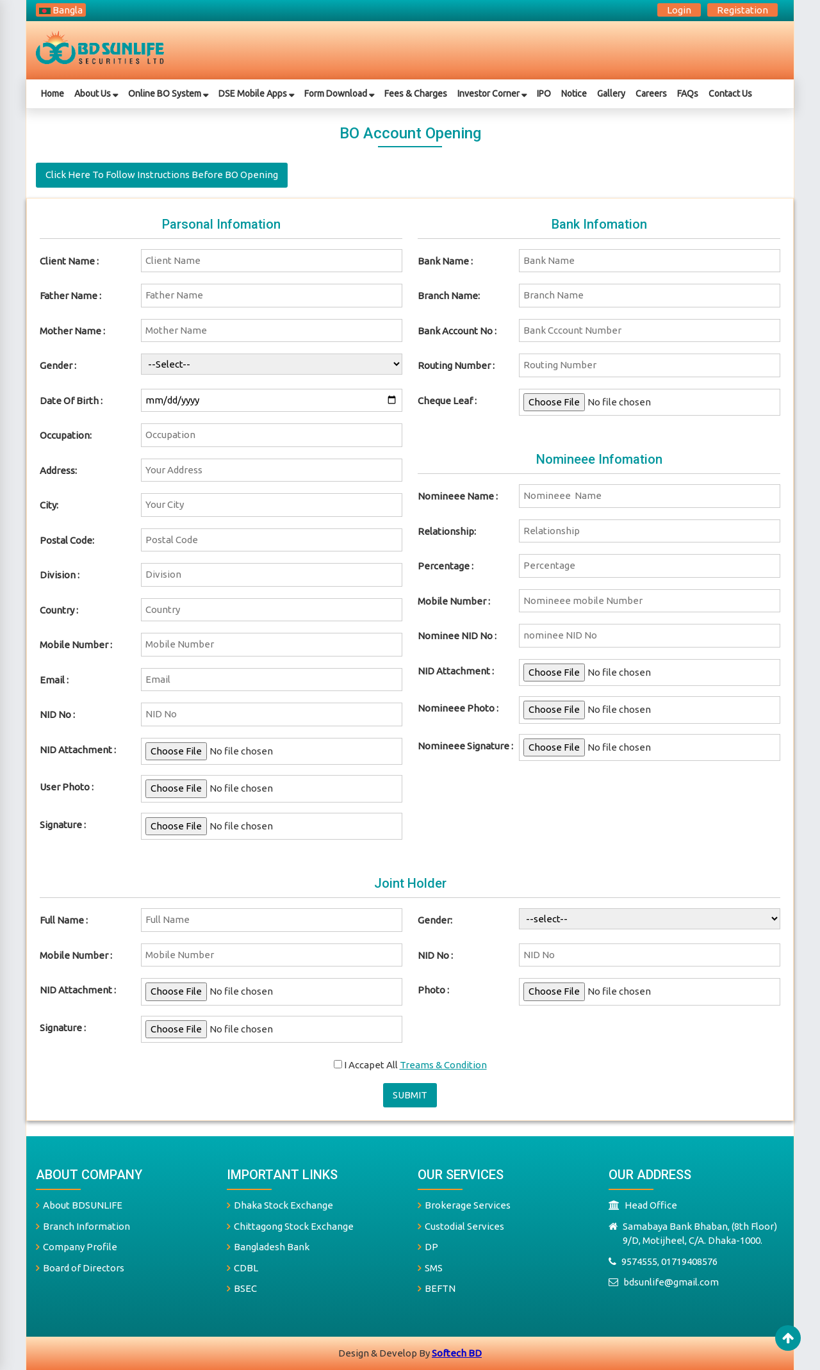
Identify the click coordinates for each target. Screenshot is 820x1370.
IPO (544, 93)
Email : (54, 679)
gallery (611, 93)
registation (742, 9)
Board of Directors (80, 1267)
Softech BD (457, 1353)
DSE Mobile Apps (256, 93)
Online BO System (168, 93)
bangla (61, 9)
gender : (58, 365)
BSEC (242, 1288)
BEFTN (436, 1288)
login (679, 9)
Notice (574, 93)
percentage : (445, 565)
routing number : (456, 365)
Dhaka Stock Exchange (280, 1205)
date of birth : (71, 400)
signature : (63, 1027)
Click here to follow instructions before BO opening (161, 174)
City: (49, 505)
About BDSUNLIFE (79, 1205)
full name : (64, 920)
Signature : (63, 824)
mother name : (72, 330)
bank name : (445, 261)
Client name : (69, 261)
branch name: (449, 295)
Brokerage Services (464, 1205)
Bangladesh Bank (268, 1246)
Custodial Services (461, 1226)
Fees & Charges (415, 93)
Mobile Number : (76, 644)
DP (428, 1246)
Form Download (339, 93)
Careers (651, 93)
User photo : (67, 786)
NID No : (57, 714)
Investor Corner (492, 93)
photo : (433, 989)
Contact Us (730, 93)
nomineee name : (458, 496)
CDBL (242, 1267)
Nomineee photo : (458, 708)
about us (96, 93)
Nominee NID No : (457, 635)
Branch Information (83, 1226)
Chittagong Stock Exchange (290, 1226)
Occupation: (66, 435)
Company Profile (76, 1246)
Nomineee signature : (465, 745)
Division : (59, 574)
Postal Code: (67, 540)
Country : (59, 610)
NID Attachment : (78, 749)
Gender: (435, 920)
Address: (58, 470)
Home (52, 93)
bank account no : (457, 330)
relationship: (447, 531)
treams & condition (443, 1064)
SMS (430, 1267)
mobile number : (454, 601)
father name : (70, 295)
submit (410, 1094)
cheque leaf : (447, 400)
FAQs (687, 93)
